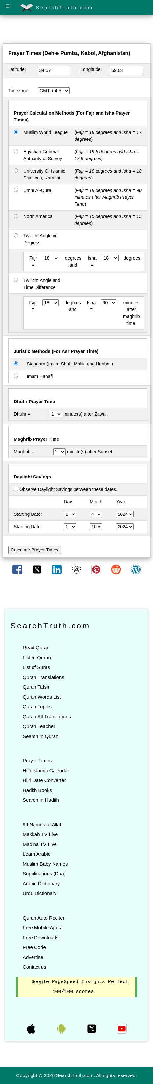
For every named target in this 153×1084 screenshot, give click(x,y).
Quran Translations (43, 677)
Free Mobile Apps (42, 927)
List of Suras (36, 667)
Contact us (34, 967)
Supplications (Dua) (44, 873)
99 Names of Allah (43, 824)
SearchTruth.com (56, 8)
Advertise (33, 957)
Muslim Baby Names (45, 864)
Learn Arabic (36, 854)
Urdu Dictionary (39, 893)
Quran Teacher (39, 726)
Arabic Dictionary (41, 883)
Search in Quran (40, 736)
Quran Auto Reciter (44, 918)
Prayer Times (37, 760)
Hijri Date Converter (44, 780)
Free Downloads (40, 937)
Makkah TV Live (40, 834)
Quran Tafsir (36, 687)
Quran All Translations (47, 716)
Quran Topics (37, 706)
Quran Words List (42, 697)
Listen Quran (37, 657)
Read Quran (36, 647)
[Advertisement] (76, 30)
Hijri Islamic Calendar (46, 770)
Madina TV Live (40, 844)
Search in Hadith (41, 800)
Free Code (34, 947)
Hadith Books (37, 790)
